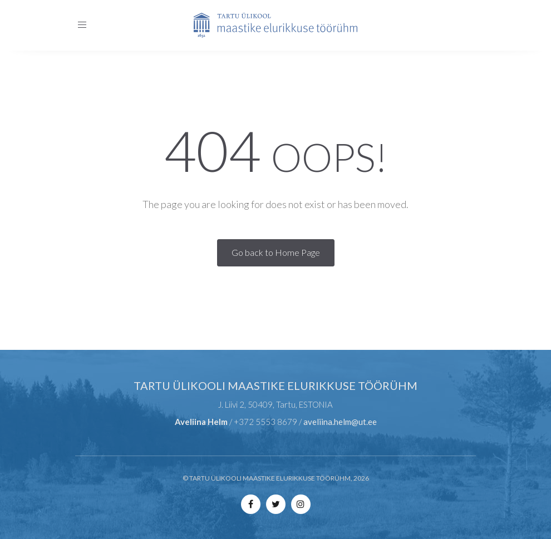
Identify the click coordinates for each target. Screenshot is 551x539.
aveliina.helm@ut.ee (340, 422)
